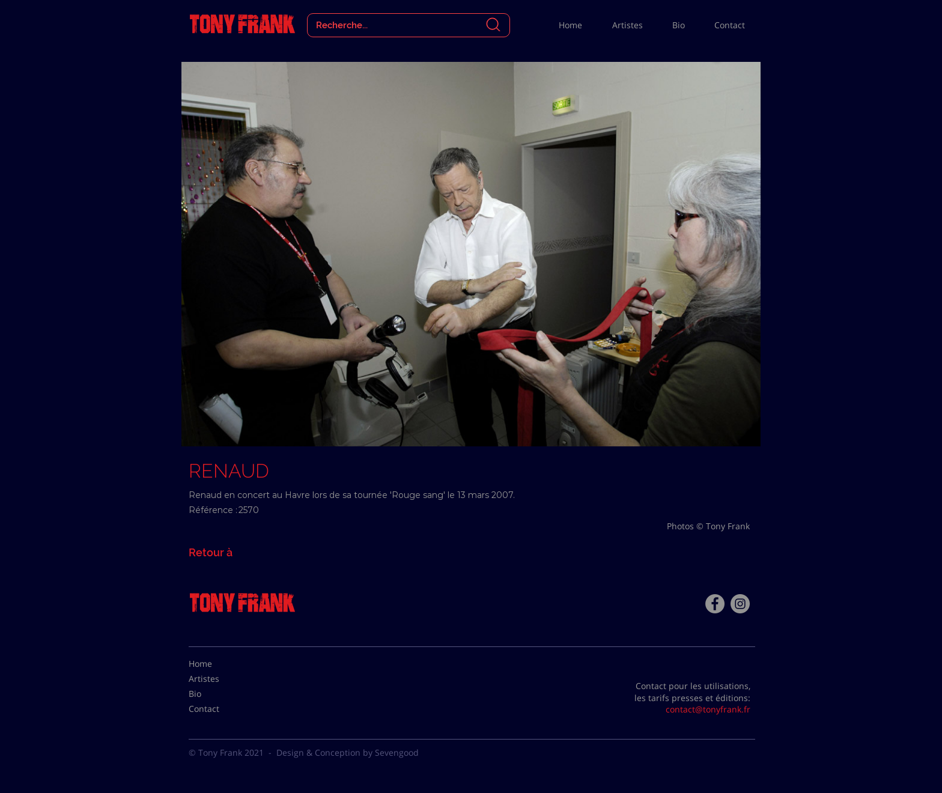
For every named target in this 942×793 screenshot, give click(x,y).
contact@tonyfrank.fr (708, 709)
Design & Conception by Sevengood (347, 752)
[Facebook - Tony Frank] (715, 603)
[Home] (219, 663)
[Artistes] (219, 678)
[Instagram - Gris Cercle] (740, 603)
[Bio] (219, 693)
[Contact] (219, 709)
